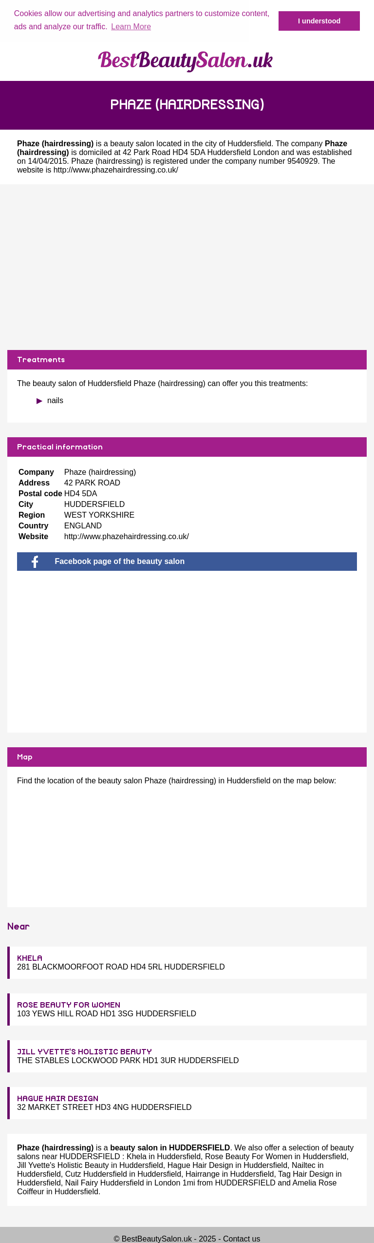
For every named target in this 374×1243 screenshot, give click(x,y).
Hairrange (203, 1173)
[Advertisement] (187, 266)
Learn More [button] (131, 26)
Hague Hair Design (200, 1165)
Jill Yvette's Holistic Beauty (63, 1165)
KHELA (29, 958)
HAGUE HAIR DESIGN (57, 1098)
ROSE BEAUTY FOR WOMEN (68, 1005)
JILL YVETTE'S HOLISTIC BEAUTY (84, 1051)
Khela (137, 1156)
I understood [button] (319, 21)
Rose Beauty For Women (248, 1156)
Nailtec (304, 1165)
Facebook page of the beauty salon (108, 561)
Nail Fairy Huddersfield (104, 1182)
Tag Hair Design (306, 1173)
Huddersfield (249, 143)
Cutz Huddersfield (96, 1173)
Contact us (241, 1238)
